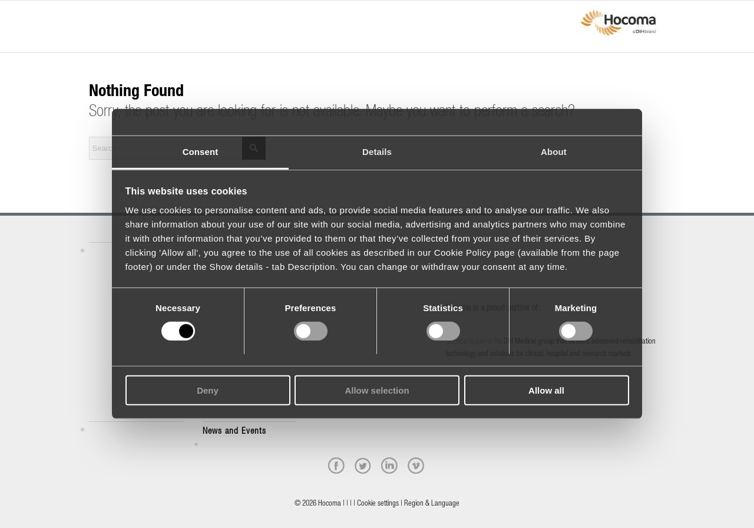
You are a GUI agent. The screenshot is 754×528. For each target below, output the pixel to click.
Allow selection (377, 390)
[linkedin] (389, 465)
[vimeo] (415, 465)
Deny (208, 390)
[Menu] (92, 15)
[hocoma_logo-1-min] (618, 26)
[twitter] (362, 465)
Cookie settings (378, 504)
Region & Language (431, 504)
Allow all (546, 390)
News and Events (234, 431)
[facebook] (336, 465)
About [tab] (554, 152)
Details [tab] (377, 152)
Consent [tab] (201, 152)
